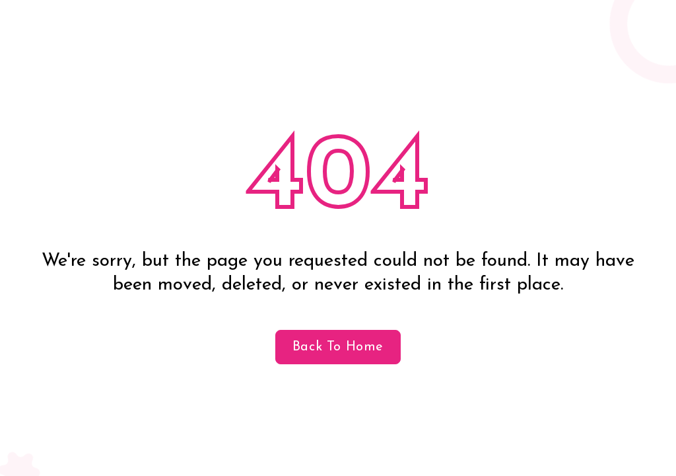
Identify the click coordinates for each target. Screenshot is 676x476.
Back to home (338, 347)
